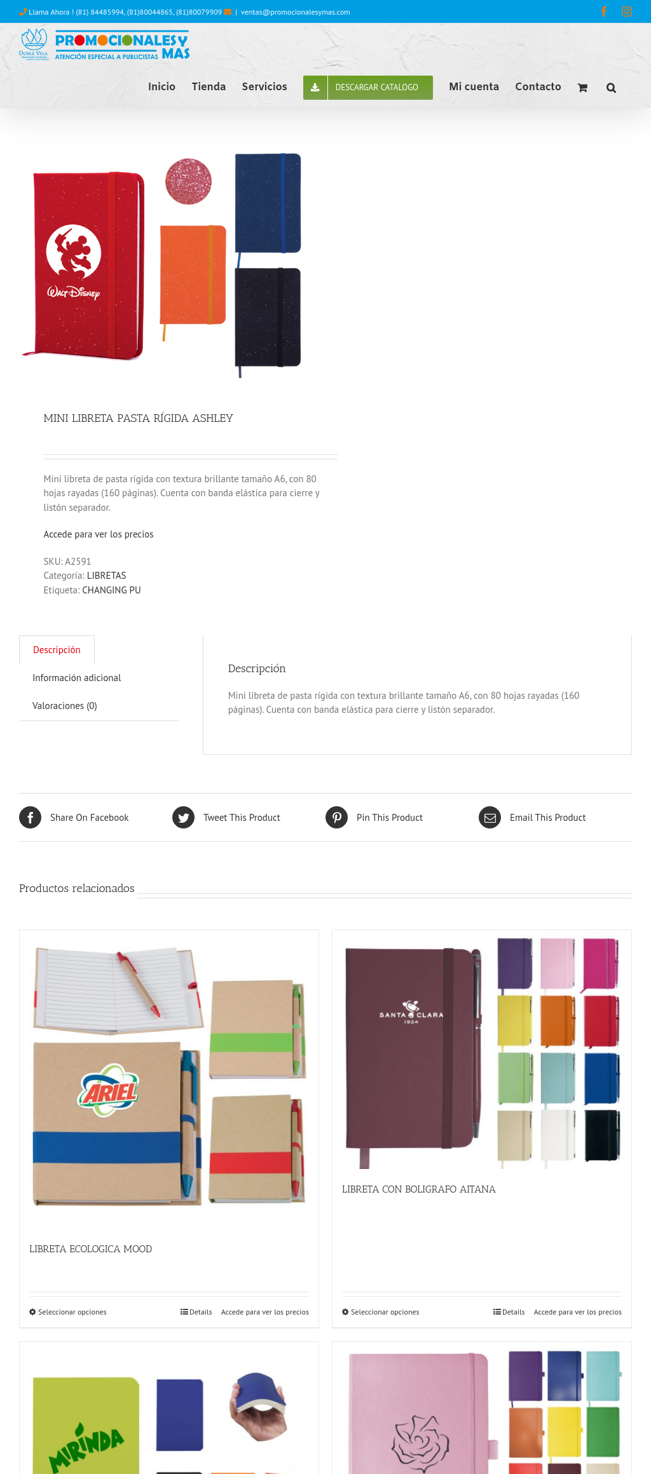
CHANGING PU (111, 590)
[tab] (57, 650)
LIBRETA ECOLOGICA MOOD (90, 1249)
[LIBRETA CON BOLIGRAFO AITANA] (481, 1049)
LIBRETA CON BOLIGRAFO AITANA (419, 1189)
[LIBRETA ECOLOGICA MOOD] (169, 1079)
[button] (611, 86)
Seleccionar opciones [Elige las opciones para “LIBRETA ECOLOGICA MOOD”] (72, 1311)
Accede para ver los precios (99, 534)
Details (200, 1311)
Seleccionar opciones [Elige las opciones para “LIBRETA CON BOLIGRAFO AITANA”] (385, 1311)
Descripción (57, 650)
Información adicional (76, 678)
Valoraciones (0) (64, 706)
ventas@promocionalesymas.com (295, 12)
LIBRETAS (107, 575)
